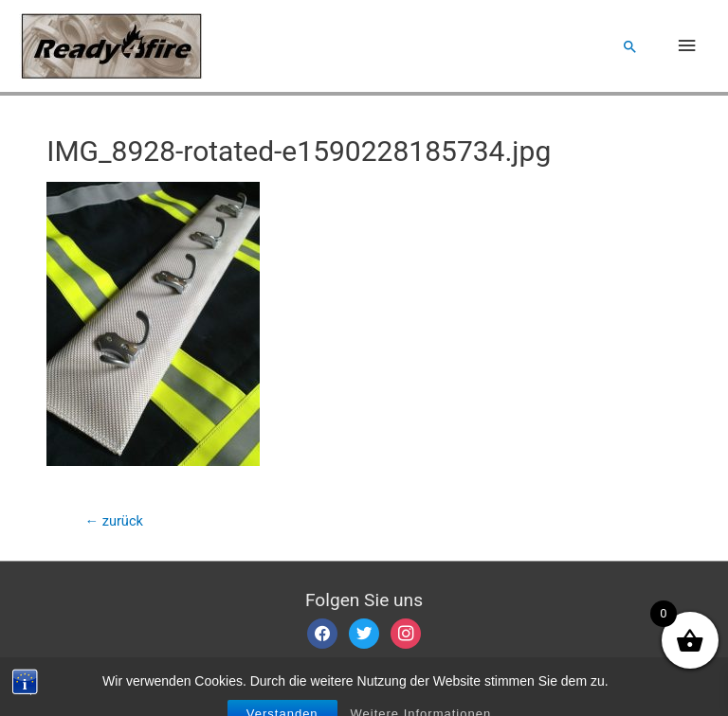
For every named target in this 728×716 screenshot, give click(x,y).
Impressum (120, 677)
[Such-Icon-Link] (630, 46)
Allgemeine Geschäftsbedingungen (269, 677)
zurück (113, 520)
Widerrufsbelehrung (584, 677)
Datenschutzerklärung (449, 677)
